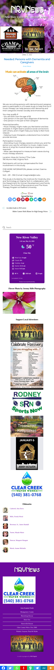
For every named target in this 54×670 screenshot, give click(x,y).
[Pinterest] (18, 199)
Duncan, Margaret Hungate (19, 540)
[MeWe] (40, 199)
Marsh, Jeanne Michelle (18, 548)
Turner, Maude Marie (17, 532)
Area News (27, 66)
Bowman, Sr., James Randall (19, 524)
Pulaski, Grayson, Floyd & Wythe (27, 631)
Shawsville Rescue (27, 623)
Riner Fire (27, 620)
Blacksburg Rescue (27, 616)
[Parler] (23, 199)
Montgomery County (27, 612)
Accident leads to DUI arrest (16, 208)
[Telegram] (35, 199)
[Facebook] (10, 199)
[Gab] (31, 199)
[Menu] (49, 3)
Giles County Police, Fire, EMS (27, 627)
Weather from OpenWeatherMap (27, 281)
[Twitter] (14, 199)
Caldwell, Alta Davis (17, 508)
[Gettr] (27, 199)
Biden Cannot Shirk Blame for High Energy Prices (30, 211)
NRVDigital (33, 656)
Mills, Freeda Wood (16, 516)
